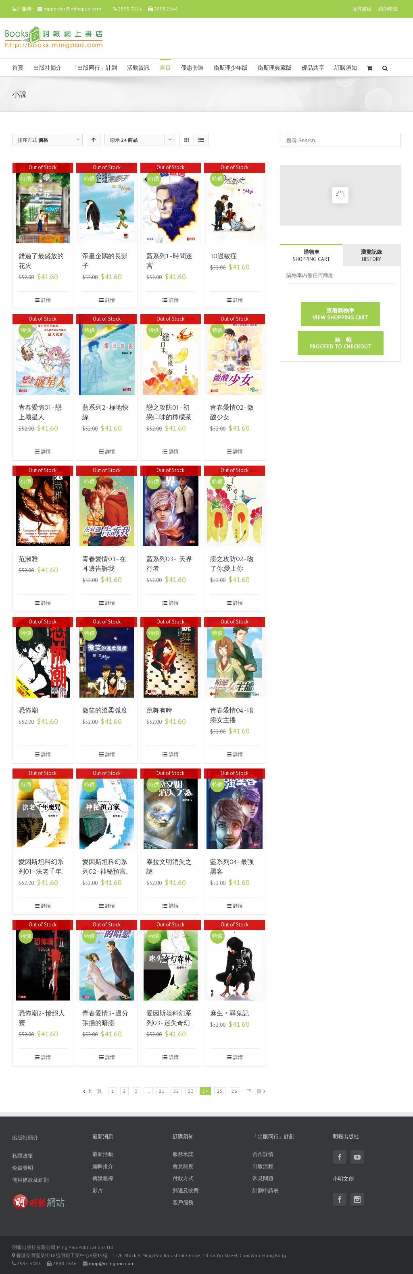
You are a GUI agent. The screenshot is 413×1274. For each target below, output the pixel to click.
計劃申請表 (265, 1190)
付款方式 (183, 1178)
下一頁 (254, 1091)
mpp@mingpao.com (112, 1263)
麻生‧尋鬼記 (229, 1013)
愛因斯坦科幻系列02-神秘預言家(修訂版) (104, 871)
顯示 (124, 140)
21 (162, 1091)
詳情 (46, 300)
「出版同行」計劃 (94, 67)
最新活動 (102, 1154)
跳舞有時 (159, 710)
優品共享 (313, 67)
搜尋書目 (361, 9)
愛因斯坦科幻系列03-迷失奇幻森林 (169, 1022)
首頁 (17, 67)
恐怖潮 (28, 710)
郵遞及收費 (186, 1190)
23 (191, 1091)
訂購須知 (345, 67)
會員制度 (183, 1166)
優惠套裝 (192, 67)
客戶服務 (183, 1202)
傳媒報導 (102, 1178)
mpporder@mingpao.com (72, 9)
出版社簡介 (47, 67)
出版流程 (262, 1166)
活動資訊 (138, 67)
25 (220, 1091)
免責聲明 (22, 1167)
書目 (165, 67)
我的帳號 (388, 9)
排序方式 (33, 140)
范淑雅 (28, 559)
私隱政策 (22, 1155)
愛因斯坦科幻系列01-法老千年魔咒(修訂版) (41, 871)
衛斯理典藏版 (275, 67)
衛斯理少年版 (231, 67)
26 (234, 1091)
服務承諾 (183, 1154)
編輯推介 (102, 1166)
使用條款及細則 (30, 1180)
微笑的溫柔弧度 (104, 710)
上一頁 (94, 1091)
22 (176, 1091)
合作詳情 (262, 1154)
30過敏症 (223, 256)
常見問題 (262, 1178)
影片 (97, 1190)
